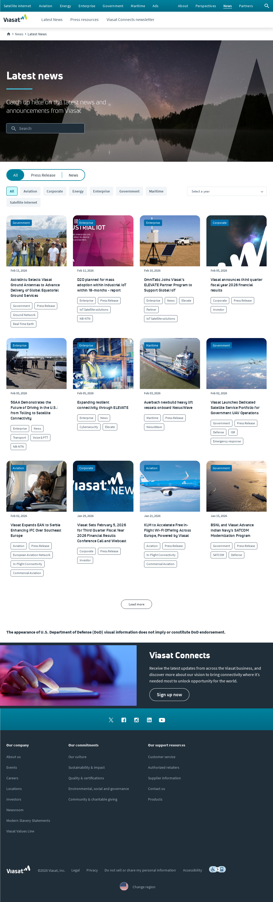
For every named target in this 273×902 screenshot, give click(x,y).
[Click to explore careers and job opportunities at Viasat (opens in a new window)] (12, 778)
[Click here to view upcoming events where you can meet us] (11, 767)
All (15, 175)
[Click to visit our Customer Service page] (161, 756)
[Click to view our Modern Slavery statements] (28, 820)
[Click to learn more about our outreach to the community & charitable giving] (92, 799)
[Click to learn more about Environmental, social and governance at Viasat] (98, 788)
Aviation (30, 191)
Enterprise (101, 191)
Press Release (43, 175)
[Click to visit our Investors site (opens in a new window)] (13, 799)
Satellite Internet (23, 202)
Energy (78, 191)
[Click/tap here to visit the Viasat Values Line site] (20, 831)
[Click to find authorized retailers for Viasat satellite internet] (163, 767)
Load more (136, 604)
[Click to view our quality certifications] (86, 778)
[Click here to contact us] (156, 788)
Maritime (156, 191)
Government (129, 191)
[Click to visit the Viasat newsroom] (15, 809)
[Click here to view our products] (155, 799)
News (73, 175)
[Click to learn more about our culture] (77, 756)
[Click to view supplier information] (164, 778)
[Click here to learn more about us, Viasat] (13, 756)
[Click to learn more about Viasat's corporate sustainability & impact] (86, 767)
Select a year (201, 191)
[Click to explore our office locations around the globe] (14, 788)
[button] (169, 694)
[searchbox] (45, 128)
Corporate (55, 191)
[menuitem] (17, 6)
